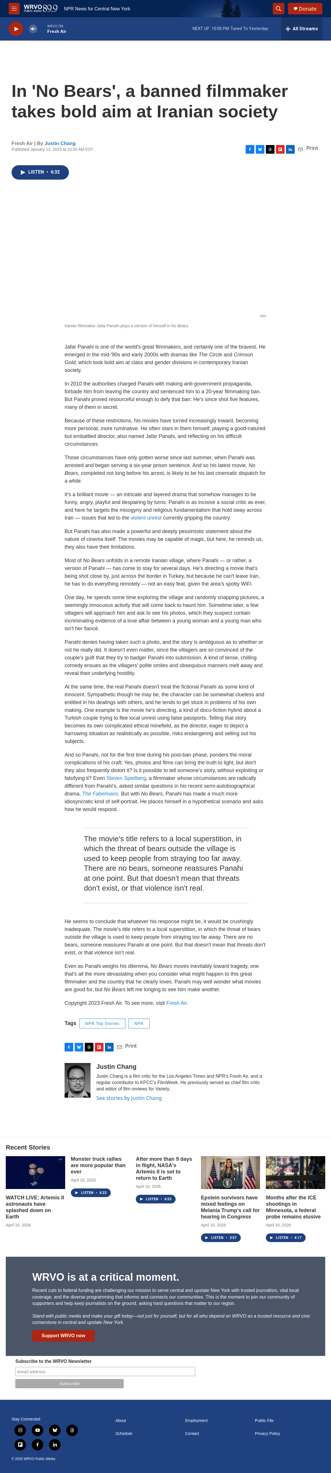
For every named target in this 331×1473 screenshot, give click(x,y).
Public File (264, 1421)
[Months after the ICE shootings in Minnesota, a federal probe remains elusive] (295, 1172)
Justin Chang (60, 143)
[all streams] (301, 28)
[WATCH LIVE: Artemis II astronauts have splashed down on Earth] (35, 1172)
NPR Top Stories (102, 1023)
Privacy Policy (267, 1433)
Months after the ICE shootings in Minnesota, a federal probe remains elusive (293, 1207)
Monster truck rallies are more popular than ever (98, 1165)
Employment (196, 1421)
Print (312, 147)
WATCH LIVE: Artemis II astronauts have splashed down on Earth (35, 1207)
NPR (139, 1023)
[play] (15, 29)
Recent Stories (28, 1147)
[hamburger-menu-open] (14, 8)
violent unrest (146, 518)
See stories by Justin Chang (129, 1097)
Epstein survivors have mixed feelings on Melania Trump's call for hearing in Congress (230, 1207)
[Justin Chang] (78, 1080)
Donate (308, 9)
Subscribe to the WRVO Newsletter (53, 1361)
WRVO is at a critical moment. (105, 1277)
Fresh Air (176, 1003)
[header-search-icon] (278, 8)
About (120, 1421)
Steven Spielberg (126, 778)
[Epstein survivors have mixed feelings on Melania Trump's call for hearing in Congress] (230, 1172)
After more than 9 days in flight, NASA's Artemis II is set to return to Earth (164, 1168)
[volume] (33, 28)
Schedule (123, 1433)
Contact (192, 1433)
